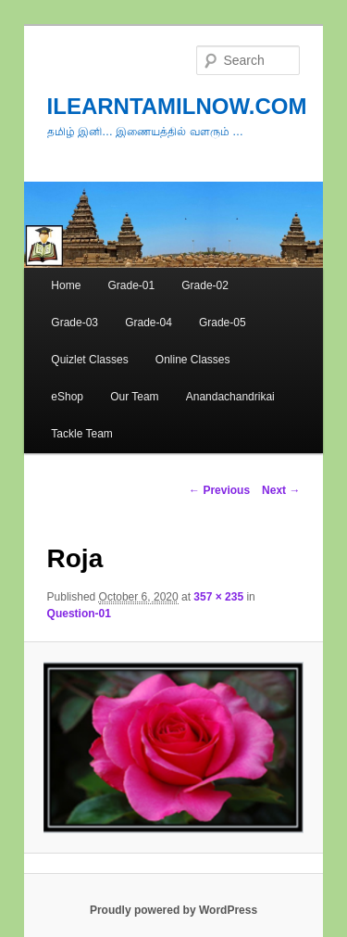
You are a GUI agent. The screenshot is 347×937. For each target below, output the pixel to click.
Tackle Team (81, 433)
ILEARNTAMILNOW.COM (177, 106)
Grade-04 (148, 322)
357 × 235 (218, 596)
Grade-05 (222, 322)
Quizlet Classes (89, 359)
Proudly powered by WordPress (173, 910)
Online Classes (192, 359)
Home (66, 285)
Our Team (134, 396)
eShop (67, 396)
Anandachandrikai (230, 396)
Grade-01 (131, 285)
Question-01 (79, 613)
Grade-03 (74, 322)
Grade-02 (205, 285)
